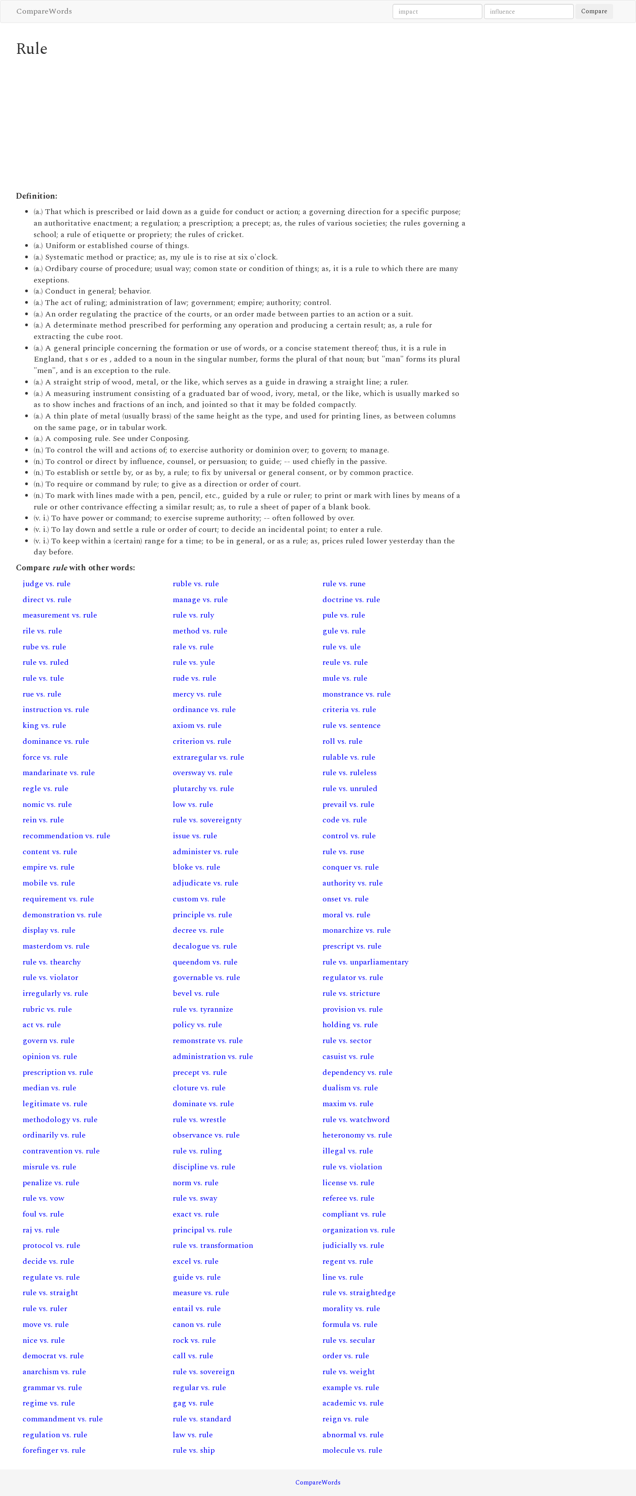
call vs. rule (193, 1356)
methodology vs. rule (60, 1120)
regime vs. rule (49, 1403)
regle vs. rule (45, 789)
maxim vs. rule (348, 1104)
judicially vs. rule (353, 1245)
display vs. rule (49, 930)
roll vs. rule (342, 741)
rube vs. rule (44, 647)
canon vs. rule (197, 1324)
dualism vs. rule (350, 1088)
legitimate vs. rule (55, 1104)
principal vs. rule (202, 1230)
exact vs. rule (196, 1214)
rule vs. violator (50, 978)
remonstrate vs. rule (208, 1041)
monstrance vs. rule (356, 694)
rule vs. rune (344, 584)
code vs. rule (344, 820)
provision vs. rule (352, 1009)
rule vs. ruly (193, 615)
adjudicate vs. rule (205, 883)
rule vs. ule (341, 647)
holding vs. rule (350, 1025)
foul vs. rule (43, 1214)
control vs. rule (349, 836)
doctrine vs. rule (351, 600)
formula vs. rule (350, 1324)
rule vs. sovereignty (207, 820)
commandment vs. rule (63, 1419)
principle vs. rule (202, 915)
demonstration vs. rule (62, 915)
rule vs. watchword (356, 1120)
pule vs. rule (343, 615)
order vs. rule (345, 1356)
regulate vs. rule (51, 1277)
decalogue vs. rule (205, 946)
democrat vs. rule (53, 1356)
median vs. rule (49, 1088)
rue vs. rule (42, 694)
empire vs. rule (49, 867)
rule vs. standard (202, 1419)
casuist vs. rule (348, 1057)
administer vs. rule (205, 852)
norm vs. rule (196, 1183)
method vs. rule (200, 631)
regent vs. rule (347, 1261)
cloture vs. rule (199, 1088)
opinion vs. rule (50, 1057)
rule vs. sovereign (204, 1372)
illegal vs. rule (347, 1151)
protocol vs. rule (51, 1245)
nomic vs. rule (47, 804)
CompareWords (44, 11)
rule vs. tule (43, 678)
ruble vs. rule (196, 584)
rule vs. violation (352, 1167)
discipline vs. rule (204, 1167)
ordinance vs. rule (204, 710)
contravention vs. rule (61, 1151)
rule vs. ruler (45, 1309)
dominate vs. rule (203, 1104)
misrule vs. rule (49, 1167)
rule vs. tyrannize (203, 1009)
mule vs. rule (344, 678)
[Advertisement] (241, 124)
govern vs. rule (49, 1041)
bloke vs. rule (196, 867)
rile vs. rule (42, 631)
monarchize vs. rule (356, 930)
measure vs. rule (201, 1293)
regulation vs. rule (55, 1435)
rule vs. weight (348, 1372)
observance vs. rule (206, 1135)
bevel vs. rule (196, 993)
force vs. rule (45, 757)
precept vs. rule (200, 1072)
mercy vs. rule (197, 694)
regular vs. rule (199, 1388)
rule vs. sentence (351, 725)
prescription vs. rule (58, 1072)
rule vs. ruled (46, 662)
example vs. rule (350, 1388)
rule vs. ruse (343, 852)
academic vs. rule (353, 1403)
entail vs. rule (197, 1309)
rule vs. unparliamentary (365, 962)
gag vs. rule (193, 1403)
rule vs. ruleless (349, 773)
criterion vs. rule (202, 741)
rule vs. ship (194, 1450)
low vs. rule (193, 804)
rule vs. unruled (350, 789)
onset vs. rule (345, 899)
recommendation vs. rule (66, 836)
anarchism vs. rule (54, 1372)
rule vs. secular (348, 1340)
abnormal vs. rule (353, 1435)
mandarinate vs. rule (59, 773)
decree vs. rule (198, 930)
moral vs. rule (346, 915)
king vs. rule (44, 725)
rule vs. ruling (197, 1151)
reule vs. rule (345, 662)
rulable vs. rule (348, 757)
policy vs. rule (197, 1025)
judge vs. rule (47, 584)
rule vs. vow (43, 1198)
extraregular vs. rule (208, 757)
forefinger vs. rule (54, 1450)
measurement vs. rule (60, 615)
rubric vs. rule (47, 1009)
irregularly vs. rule (55, 993)
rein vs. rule (43, 820)
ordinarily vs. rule (54, 1135)
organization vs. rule (358, 1230)
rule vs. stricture (351, 993)
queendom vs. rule (205, 962)
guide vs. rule (197, 1277)
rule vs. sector (346, 1041)
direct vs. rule (47, 600)
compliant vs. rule (354, 1214)
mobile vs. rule (49, 883)
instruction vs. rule (56, 710)
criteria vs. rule (349, 710)
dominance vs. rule (56, 741)
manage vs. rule (200, 600)
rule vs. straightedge (359, 1293)
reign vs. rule (345, 1419)
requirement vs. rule (58, 899)
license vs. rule (348, 1183)
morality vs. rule (351, 1309)
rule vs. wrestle (199, 1120)
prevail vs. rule (348, 804)
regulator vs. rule (352, 978)
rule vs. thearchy (52, 962)
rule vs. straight (50, 1293)
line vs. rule (342, 1277)
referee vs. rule (348, 1198)
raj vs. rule (41, 1230)
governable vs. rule (206, 978)
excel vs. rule (196, 1261)
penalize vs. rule (51, 1183)
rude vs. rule (194, 678)
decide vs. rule (48, 1261)
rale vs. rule (193, 647)
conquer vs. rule (350, 867)
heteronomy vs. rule (357, 1135)
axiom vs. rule (197, 725)
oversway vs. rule (203, 773)
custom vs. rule (199, 899)
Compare (594, 11)
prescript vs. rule (352, 946)
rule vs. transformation (213, 1245)
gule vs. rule (344, 631)
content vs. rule (50, 852)
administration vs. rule (213, 1057)
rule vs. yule (194, 662)
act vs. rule (42, 1025)
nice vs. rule (44, 1340)
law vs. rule (193, 1435)
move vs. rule (46, 1324)
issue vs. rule (195, 836)
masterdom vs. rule (56, 946)
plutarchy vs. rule (203, 789)
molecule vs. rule (352, 1450)
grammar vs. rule (52, 1388)
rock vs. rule (194, 1340)
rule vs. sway (195, 1198)
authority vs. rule (352, 883)
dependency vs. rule (357, 1072)
